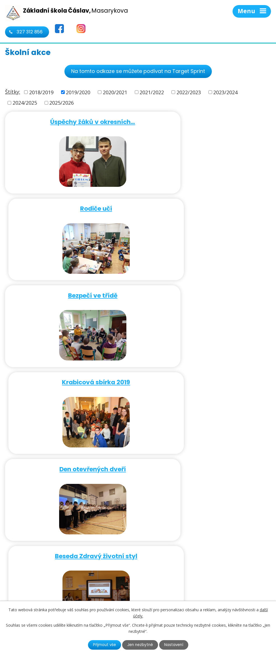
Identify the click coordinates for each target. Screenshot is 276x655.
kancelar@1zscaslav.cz (186, 592)
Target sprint (205, 378)
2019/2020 (78, 92)
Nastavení (174, 644)
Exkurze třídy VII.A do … (70, 464)
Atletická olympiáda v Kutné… (206, 464)
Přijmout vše (104, 644)
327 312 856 (30, 32)
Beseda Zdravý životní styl (205, 293)
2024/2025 (25, 102)
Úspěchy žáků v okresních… (70, 121)
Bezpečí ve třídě (70, 207)
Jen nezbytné (140, 644)
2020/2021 (115, 92)
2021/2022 (152, 92)
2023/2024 (225, 92)
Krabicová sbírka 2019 (206, 207)
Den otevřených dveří (70, 293)
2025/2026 (61, 102)
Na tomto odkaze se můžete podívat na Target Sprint (138, 71)
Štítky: (12, 91)
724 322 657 (173, 584)
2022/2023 (189, 92)
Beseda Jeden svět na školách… (70, 378)
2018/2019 (41, 92)
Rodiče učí (206, 121)
